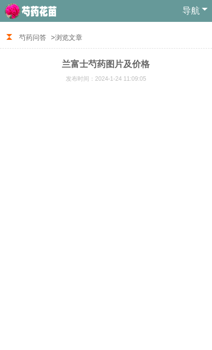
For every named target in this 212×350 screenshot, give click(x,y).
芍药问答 (32, 37)
